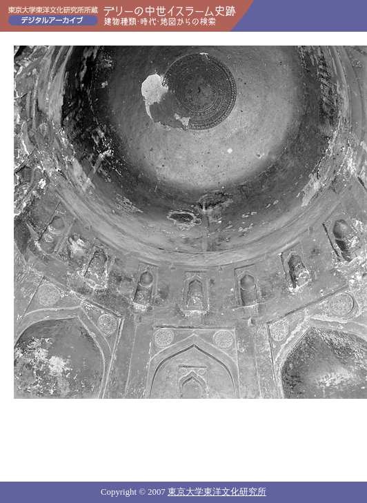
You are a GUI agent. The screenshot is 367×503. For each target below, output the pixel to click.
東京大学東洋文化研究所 (217, 492)
